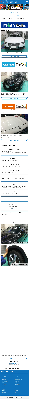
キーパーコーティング (18, 379)
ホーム (2, 368)
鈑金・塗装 (4, 379)
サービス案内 (4, 376)
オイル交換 (4, 384)
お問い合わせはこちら (14, 358)
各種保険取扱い (17, 384)
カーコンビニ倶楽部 (5, 381)
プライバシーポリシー (18, 392)
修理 (3, 382)
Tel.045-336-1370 (14, 363)
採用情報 (16, 390)
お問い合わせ (4, 392)
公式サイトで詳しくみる (14, 56)
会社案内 (3, 390)
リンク (3, 393)
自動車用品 (17, 381)
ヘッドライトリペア (18, 376)
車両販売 (16, 382)
